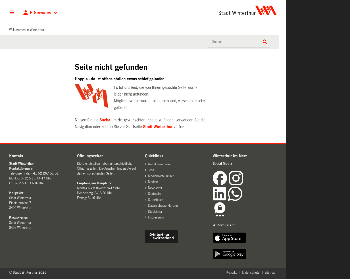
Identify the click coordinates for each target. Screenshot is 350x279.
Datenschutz (250, 272)
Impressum (156, 217)
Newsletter (155, 188)
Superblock (155, 200)
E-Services (40, 12)
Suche (105, 120)
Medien (153, 182)
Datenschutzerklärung (163, 205)
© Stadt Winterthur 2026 (27, 272)
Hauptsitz (16, 193)
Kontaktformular (21, 168)
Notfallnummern (159, 164)
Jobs (151, 170)
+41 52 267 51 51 (45, 173)
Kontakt (231, 272)
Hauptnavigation (11, 13)
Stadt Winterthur (158, 127)
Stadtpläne (155, 194)
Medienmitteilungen (161, 176)
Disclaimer (155, 211)
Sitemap (270, 272)
